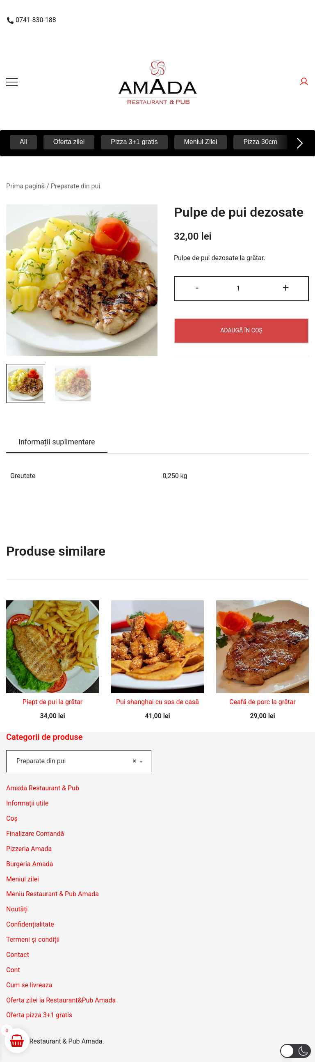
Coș (12, 818)
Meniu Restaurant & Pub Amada (52, 894)
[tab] (56, 442)
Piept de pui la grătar (53, 702)
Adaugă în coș (241, 330)
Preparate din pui (75, 186)
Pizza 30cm (260, 141)
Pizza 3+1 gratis (134, 141)
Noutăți (16, 909)
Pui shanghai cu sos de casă (157, 702)
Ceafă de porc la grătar (262, 702)
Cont (13, 970)
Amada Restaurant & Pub (42, 788)
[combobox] (78, 761)
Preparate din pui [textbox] (76, 761)
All (23, 141)
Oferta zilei (68, 141)
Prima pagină (25, 186)
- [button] (197, 287)
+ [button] (286, 287)
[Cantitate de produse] (241, 288)
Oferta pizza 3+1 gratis (39, 1015)
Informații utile (27, 803)
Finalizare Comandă (35, 834)
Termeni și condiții (32, 939)
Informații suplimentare (56, 441)
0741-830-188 (31, 20)
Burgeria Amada (29, 864)
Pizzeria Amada (29, 849)
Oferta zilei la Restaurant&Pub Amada (61, 1000)
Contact (17, 955)
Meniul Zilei (200, 141)
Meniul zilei (22, 879)
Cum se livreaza (29, 985)
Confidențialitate (30, 924)
